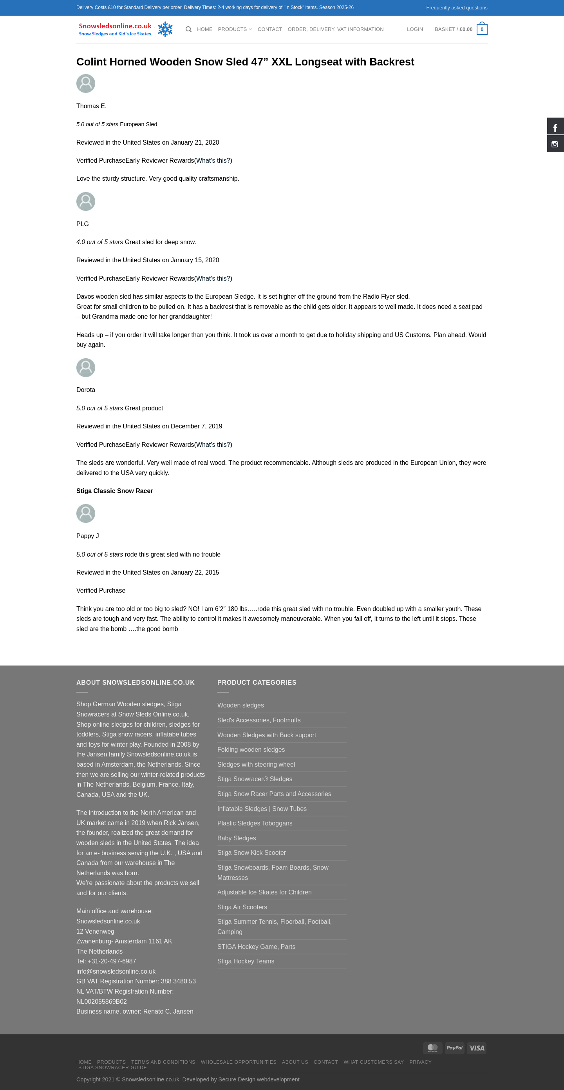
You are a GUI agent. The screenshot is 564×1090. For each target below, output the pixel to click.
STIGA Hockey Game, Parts (256, 946)
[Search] (189, 29)
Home (204, 29)
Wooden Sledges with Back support (266, 735)
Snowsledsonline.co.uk (150, 1079)
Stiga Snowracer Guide (112, 1067)
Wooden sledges (240, 705)
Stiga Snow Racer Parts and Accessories (274, 794)
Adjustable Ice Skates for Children (264, 892)
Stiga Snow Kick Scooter (251, 852)
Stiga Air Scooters (242, 907)
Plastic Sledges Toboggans (255, 823)
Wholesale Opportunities (239, 1062)
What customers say (373, 1062)
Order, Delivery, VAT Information (336, 29)
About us (295, 1062)
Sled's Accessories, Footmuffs (259, 720)
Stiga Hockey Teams (246, 961)
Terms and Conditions (163, 1062)
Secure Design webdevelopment (259, 1079)
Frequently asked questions (457, 8)
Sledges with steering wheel (256, 764)
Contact (270, 29)
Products (235, 29)
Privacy (420, 1062)
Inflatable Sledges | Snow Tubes (262, 808)
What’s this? (213, 160)
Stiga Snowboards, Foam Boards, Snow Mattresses (273, 872)
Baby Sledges (236, 838)
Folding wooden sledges (251, 749)
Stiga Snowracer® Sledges (254, 779)
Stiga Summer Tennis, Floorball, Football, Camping (274, 926)
